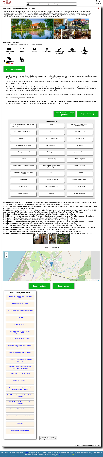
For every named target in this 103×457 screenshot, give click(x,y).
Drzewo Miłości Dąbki (20, 324)
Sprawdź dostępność (14, 69)
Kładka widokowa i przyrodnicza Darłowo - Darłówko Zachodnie (20, 353)
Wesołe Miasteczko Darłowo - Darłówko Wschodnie (20, 402)
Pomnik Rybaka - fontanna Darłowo (19, 430)
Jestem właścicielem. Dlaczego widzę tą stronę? (48, 438)
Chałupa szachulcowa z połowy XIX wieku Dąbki (20, 310)
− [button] (6, 256)
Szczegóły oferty (39, 286)
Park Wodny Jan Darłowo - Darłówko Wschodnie (20, 416)
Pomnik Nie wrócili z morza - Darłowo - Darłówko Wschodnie (20, 395)
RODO (61, 454)
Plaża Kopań (19, 423)
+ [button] (6, 253)
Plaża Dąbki (20, 317)
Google (26, 452)
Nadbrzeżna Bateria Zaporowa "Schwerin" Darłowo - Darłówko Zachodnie (20, 367)
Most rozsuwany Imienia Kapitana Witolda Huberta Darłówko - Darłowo (20, 388)
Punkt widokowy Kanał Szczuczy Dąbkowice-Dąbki (20, 297)
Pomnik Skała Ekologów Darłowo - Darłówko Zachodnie (20, 360)
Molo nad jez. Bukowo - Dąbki (20, 303)
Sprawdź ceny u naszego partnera (64, 114)
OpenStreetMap (95, 280)
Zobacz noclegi (63, 286)
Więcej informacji (87, 114)
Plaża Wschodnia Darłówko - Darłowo (20, 409)
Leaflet (87, 280)
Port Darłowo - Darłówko (19, 381)
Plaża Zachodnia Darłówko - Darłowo (20, 338)
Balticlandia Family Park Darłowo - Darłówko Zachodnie (20, 346)
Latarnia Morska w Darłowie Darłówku (20, 373)
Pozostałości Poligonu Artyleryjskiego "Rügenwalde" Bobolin (20, 332)
